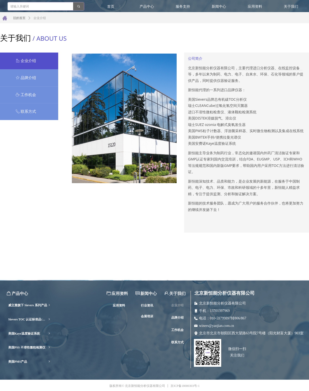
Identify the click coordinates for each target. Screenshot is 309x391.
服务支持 (183, 6)
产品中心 (147, 6)
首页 (110, 6)
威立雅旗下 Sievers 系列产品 (29, 305)
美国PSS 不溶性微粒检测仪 (29, 348)
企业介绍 (39, 18)
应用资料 (255, 6)
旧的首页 (19, 18)
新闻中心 (219, 6)
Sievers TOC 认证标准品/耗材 (29, 320)
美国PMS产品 (29, 362)
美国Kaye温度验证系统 (29, 334)
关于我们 (291, 6)
